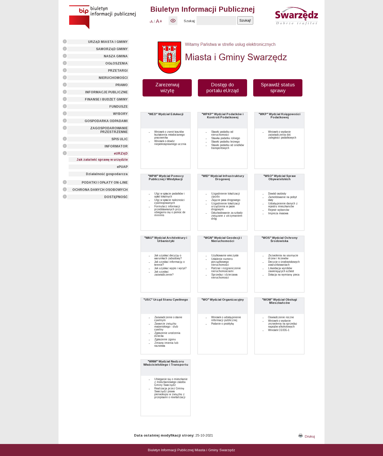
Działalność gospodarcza (107, 174)
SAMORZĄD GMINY (112, 49)
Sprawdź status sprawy (278, 87)
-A (151, 21)
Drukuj (306, 436)
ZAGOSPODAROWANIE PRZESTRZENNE (109, 130)
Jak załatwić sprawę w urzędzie (102, 160)
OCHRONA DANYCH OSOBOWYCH (100, 190)
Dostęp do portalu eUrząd (222, 87)
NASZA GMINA (116, 56)
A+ (159, 21)
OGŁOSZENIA (116, 63)
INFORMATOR (116, 146)
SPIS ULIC (119, 139)
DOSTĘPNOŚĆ (116, 197)
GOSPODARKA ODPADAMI (106, 121)
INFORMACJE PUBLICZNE (106, 92)
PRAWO (121, 85)
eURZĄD (121, 153)
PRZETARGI (118, 70)
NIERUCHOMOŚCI (113, 78)
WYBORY (120, 114)
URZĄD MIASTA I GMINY (108, 42)
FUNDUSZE (118, 106)
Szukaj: (189, 21)
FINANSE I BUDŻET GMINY (106, 99)
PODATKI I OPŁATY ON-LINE (105, 182)
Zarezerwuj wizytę (167, 87)
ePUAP (122, 167)
